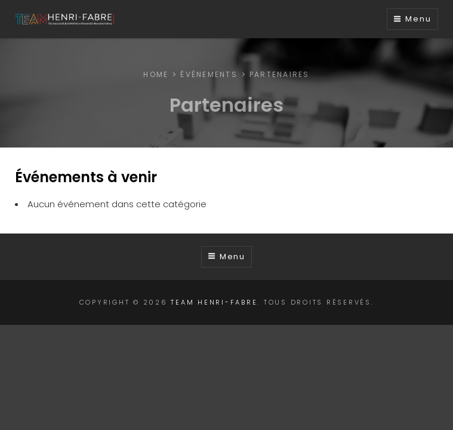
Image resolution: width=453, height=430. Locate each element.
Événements (209, 74)
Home (155, 74)
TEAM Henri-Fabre (214, 302)
